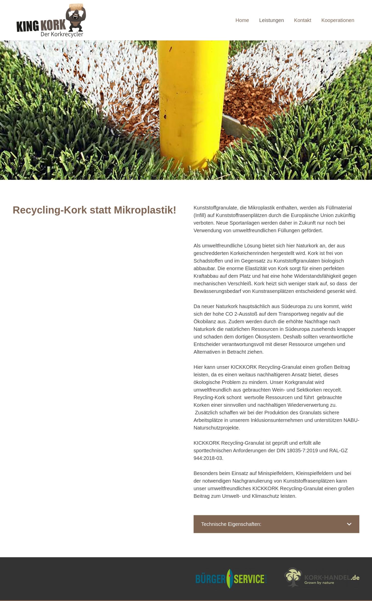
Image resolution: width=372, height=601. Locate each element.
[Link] (55, 20)
